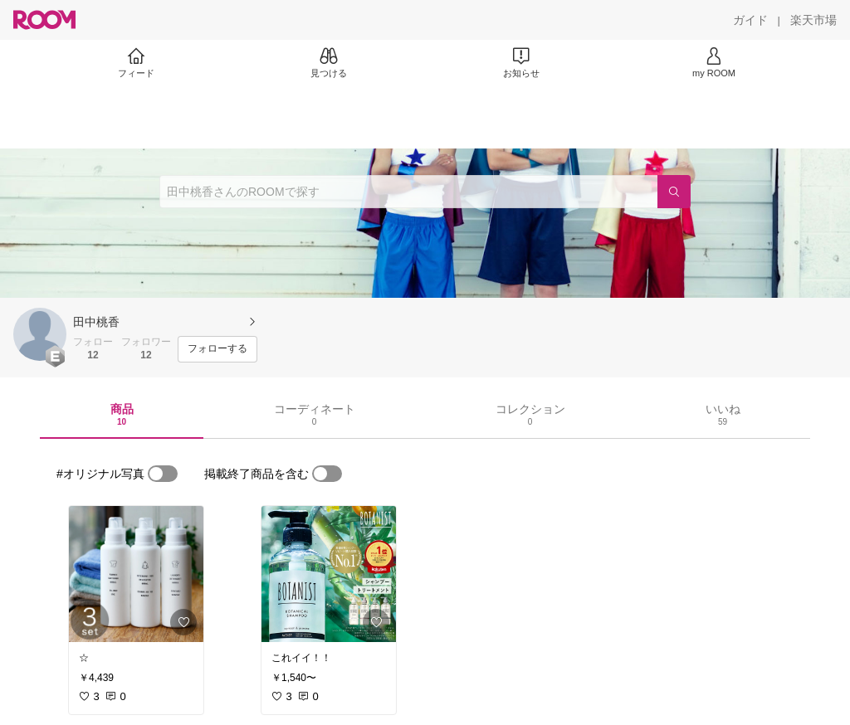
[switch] (163, 473)
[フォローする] (217, 349)
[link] (136, 574)
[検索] (674, 191)
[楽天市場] (813, 19)
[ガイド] (750, 19)
